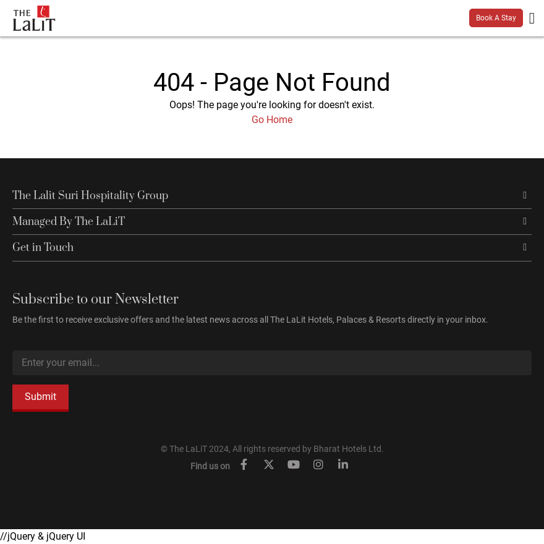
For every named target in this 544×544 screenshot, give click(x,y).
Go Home (272, 119)
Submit (40, 396)
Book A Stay (496, 18)
